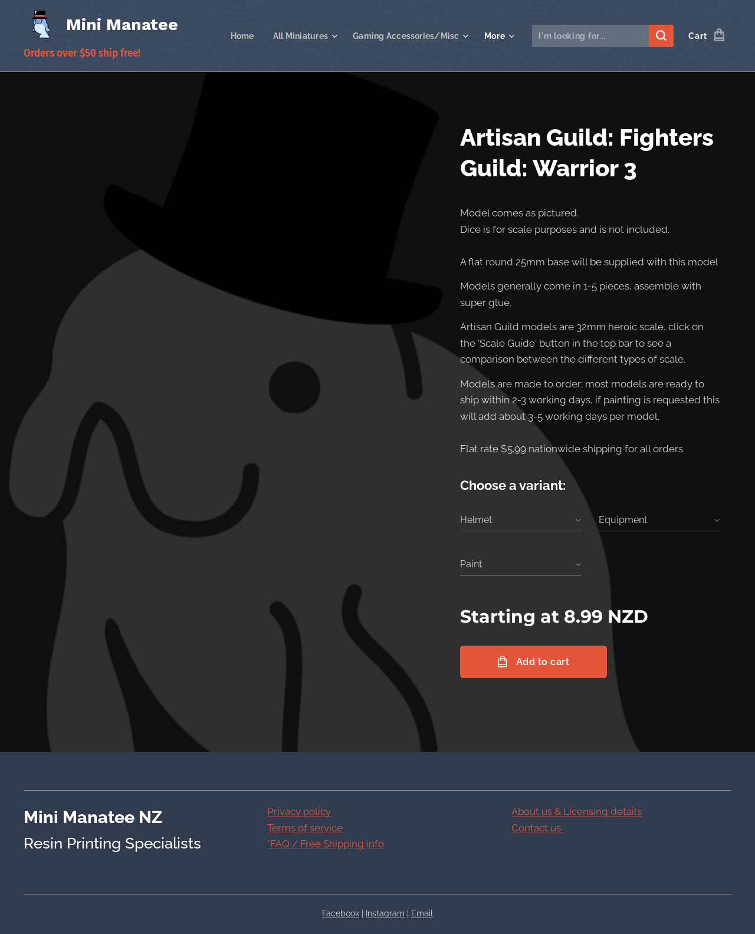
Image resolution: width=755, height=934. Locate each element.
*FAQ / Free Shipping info (325, 844)
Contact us (537, 827)
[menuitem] (235, 36)
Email (422, 913)
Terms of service (305, 827)
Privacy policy (299, 811)
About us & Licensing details (576, 811)
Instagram (385, 913)
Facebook (340, 913)
